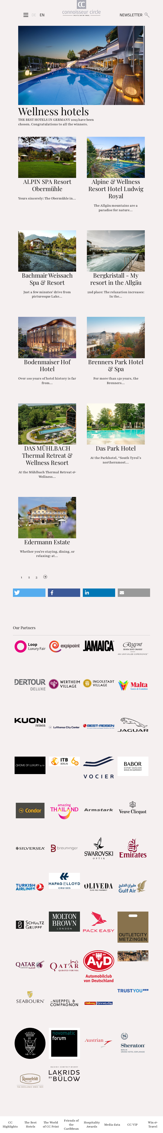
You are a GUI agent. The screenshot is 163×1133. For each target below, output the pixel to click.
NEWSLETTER (131, 15)
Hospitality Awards (92, 1124)
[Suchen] (147, 15)
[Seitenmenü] (25, 15)
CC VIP (132, 1124)
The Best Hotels (30, 1124)
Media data (112, 1124)
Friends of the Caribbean (71, 1125)
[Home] (81, 8)
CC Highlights (10, 1124)
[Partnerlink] (30, 646)
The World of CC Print (51, 1124)
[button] (29, 592)
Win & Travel (152, 1124)
